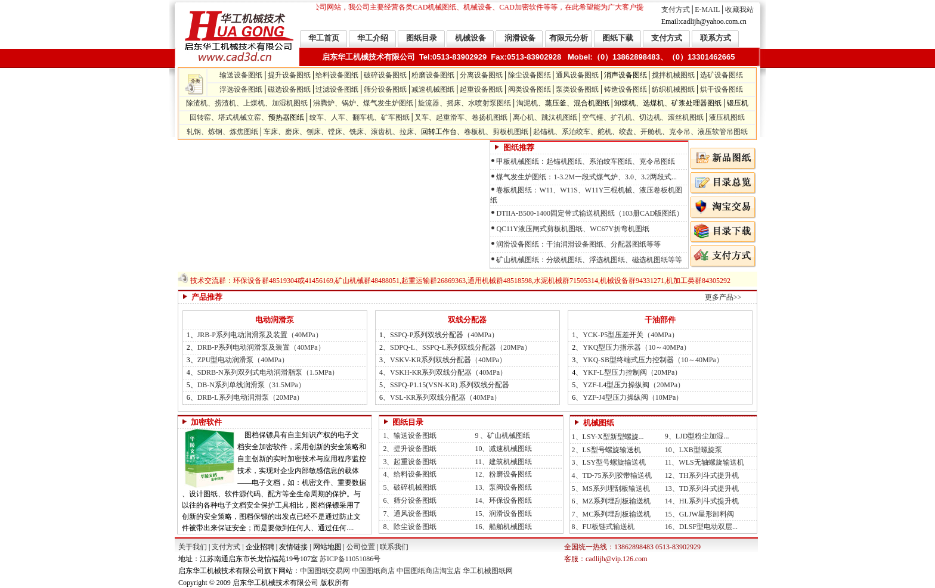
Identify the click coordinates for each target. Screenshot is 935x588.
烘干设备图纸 (721, 89)
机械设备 (470, 37)
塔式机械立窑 (239, 117)
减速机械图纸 (432, 89)
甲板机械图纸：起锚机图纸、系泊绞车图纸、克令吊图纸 (585, 161)
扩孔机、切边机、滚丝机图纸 (657, 117)
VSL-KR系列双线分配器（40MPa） (445, 397)
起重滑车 (450, 117)
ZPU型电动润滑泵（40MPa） (243, 360)
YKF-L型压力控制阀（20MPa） (632, 372)
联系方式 (715, 37)
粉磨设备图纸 (432, 75)
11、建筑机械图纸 (501, 462)
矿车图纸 (395, 117)
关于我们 (192, 547)
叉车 (421, 117)
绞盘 (626, 131)
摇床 (454, 103)
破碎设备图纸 (385, 75)
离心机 (523, 117)
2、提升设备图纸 (407, 448)
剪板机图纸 (510, 131)
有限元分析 (568, 37)
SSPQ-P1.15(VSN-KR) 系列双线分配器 (449, 385)
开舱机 (651, 131)
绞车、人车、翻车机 (341, 117)
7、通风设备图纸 (407, 513)
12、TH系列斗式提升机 (702, 475)
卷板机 (474, 131)
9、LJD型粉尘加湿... (696, 436)
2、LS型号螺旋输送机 (605, 450)
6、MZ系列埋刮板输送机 (610, 501)
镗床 (335, 131)
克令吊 (680, 131)
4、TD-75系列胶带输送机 (611, 475)
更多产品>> (723, 297)
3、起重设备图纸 (407, 462)
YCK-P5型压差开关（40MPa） (631, 335)
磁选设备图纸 (289, 89)
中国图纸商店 (373, 571)
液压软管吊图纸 (723, 131)
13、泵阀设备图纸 (501, 487)
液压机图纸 (727, 117)
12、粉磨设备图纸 (501, 474)
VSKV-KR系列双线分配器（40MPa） (448, 360)
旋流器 (428, 103)
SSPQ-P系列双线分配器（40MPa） (444, 335)
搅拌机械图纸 (673, 75)
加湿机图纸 (290, 103)
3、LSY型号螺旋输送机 (608, 462)
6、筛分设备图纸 (407, 500)
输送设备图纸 (240, 75)
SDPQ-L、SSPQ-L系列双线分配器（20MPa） (460, 347)
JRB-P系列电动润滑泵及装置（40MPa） (260, 335)
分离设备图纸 (481, 75)
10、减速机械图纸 (501, 448)
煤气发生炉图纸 (388, 103)
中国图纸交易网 (325, 571)
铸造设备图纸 (625, 89)
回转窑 (200, 117)
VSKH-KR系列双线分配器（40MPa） (448, 372)
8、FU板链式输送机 (602, 526)
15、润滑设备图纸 (501, 513)
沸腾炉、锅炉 (334, 103)
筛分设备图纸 (385, 89)
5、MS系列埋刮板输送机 (610, 488)
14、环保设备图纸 (501, 500)
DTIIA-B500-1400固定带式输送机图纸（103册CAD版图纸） (589, 213)
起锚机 (544, 131)
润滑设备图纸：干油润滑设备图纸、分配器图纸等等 (578, 244)
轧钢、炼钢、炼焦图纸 (222, 131)
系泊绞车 (576, 131)
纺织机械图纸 (673, 89)
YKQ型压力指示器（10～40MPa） (637, 347)
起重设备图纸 (481, 89)
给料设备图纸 (336, 75)
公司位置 (360, 547)
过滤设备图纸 (336, 89)
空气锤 (592, 117)
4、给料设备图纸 (407, 474)
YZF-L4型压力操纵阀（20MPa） (634, 385)
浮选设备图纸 (240, 89)
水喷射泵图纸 (489, 103)
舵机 (604, 131)
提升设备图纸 (289, 75)
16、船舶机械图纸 (501, 526)
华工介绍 (372, 37)
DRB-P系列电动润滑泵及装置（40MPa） (261, 347)
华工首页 (323, 37)
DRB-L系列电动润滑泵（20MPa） (250, 397)
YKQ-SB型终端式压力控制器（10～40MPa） (653, 360)
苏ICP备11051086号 (349, 559)
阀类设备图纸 (529, 89)
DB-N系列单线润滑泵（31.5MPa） (251, 385)
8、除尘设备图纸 (407, 526)
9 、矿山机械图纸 (500, 435)
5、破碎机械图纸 (407, 487)
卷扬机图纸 (489, 117)
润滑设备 (519, 37)
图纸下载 (617, 37)
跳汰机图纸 (559, 117)
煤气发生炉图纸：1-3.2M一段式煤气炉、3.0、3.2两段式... (586, 177)
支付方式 (675, 9)
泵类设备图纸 (577, 89)
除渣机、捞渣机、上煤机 (225, 103)
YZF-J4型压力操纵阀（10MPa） (633, 397)
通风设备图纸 (577, 75)
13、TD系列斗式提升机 (702, 488)
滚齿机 (381, 131)
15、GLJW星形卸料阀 (699, 514)
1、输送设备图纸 (407, 435)
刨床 (313, 131)
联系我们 (394, 547)
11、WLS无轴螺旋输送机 (703, 462)
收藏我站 (739, 9)
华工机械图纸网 (488, 571)
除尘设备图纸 (529, 75)
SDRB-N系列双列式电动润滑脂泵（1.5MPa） (268, 372)
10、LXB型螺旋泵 (692, 450)
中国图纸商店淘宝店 (429, 571)
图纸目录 (421, 37)
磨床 (292, 131)
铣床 (356, 131)
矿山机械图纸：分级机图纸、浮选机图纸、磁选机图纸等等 (589, 260)
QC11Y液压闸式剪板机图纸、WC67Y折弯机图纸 (572, 229)
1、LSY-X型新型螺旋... (608, 437)
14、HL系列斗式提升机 (702, 501)
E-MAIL (707, 9)
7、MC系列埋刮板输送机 (610, 514)
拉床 (407, 131)
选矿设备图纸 (721, 75)
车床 (271, 131)
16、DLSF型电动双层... (701, 526)
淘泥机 (527, 103)
